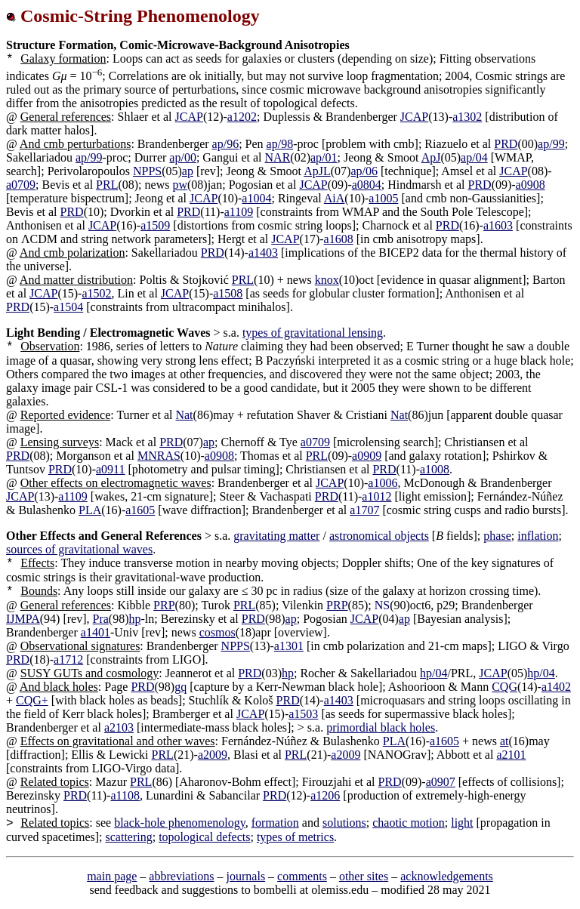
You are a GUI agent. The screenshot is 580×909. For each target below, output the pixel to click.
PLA (90, 510)
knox (327, 279)
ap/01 (324, 157)
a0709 (20, 184)
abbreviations (181, 876)
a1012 (376, 496)
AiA (334, 198)
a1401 (95, 632)
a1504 (68, 306)
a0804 (366, 184)
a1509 (155, 225)
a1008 (434, 469)
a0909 (366, 455)
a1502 (96, 293)
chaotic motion (408, 822)
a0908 (530, 184)
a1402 (556, 686)
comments (302, 876)
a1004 (256, 198)
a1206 (325, 795)
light (462, 822)
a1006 (382, 482)
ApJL (317, 171)
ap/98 (280, 143)
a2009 (212, 754)
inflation (537, 535)
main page (112, 876)
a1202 (242, 116)
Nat (184, 414)
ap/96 (225, 143)
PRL (107, 184)
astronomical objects (379, 535)
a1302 (467, 116)
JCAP (189, 116)
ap (187, 171)
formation (275, 822)
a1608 (338, 239)
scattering (129, 836)
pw (179, 184)
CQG (504, 686)
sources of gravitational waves (79, 549)
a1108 (125, 795)
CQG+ (32, 700)
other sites (363, 876)
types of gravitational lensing (312, 332)
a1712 (68, 659)
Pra (101, 618)
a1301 (289, 645)
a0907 (440, 781)
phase (497, 535)
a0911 (110, 469)
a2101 (511, 754)
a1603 (498, 225)
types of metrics (295, 836)
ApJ (431, 157)
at (504, 741)
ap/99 (551, 143)
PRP (163, 605)
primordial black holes (380, 727)
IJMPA (23, 618)
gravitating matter (276, 535)
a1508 (227, 293)
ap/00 (182, 157)
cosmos (217, 632)
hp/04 (433, 673)
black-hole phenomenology (179, 822)
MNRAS (158, 455)
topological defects (204, 836)
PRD (505, 143)
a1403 (263, 252)
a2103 (119, 727)
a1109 (239, 211)
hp (135, 618)
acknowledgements (446, 876)
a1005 (383, 198)
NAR (278, 157)
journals (246, 876)
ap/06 (364, 171)
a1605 (140, 510)
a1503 (303, 713)
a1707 (364, 510)
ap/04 (474, 157)
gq (180, 686)
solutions (344, 822)
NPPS (147, 171)
